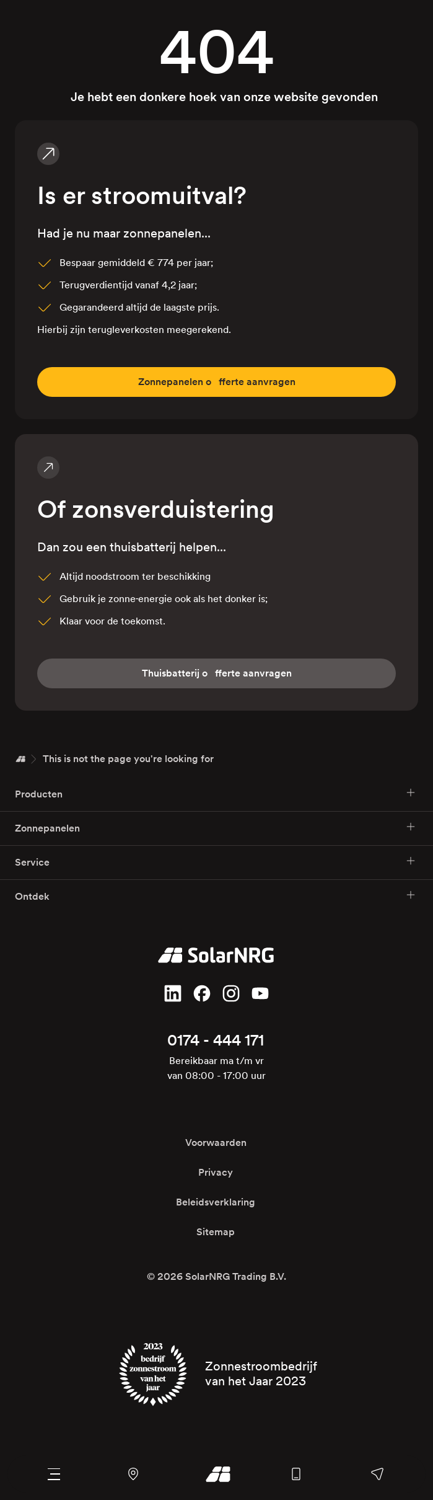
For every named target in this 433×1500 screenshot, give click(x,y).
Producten (215, 793)
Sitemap (215, 1232)
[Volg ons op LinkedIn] (173, 993)
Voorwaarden (216, 1142)
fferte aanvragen (216, 382)
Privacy (215, 1172)
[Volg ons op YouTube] (260, 993)
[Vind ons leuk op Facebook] (202, 993)
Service (215, 861)
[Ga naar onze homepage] (214, 1474)
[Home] (20, 759)
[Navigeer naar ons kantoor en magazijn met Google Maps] (132, 1474)
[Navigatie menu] (53, 1474)
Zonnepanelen (215, 827)
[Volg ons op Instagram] (231, 993)
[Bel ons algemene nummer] (295, 1474)
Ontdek (215, 895)
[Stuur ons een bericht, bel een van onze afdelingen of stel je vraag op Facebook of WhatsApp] (377, 1474)
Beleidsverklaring (215, 1202)
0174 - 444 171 (215, 1040)
